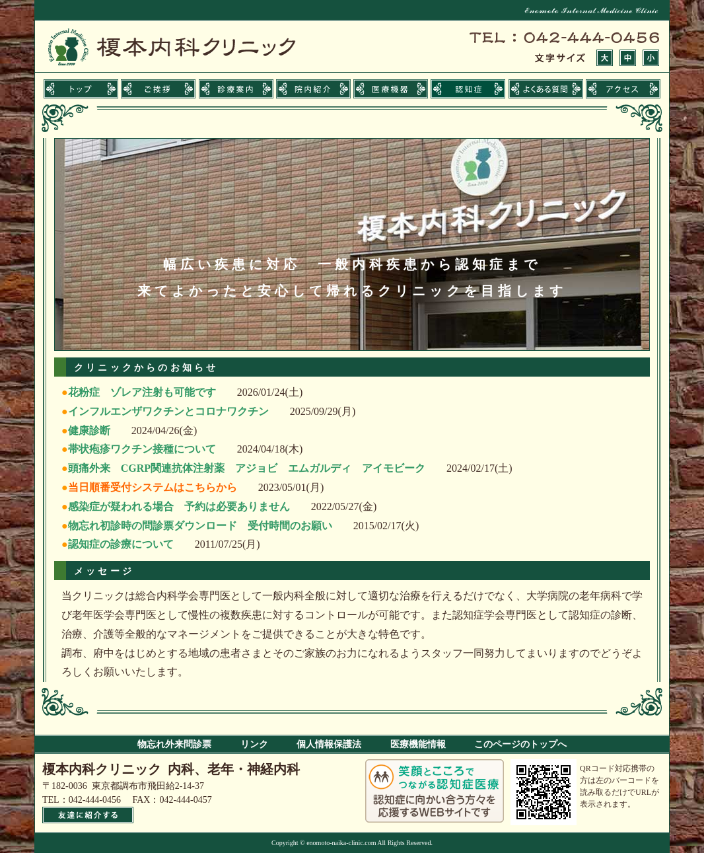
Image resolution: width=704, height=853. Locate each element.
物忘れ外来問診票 (174, 744)
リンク (254, 744)
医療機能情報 (418, 744)
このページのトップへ (520, 744)
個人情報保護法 (329, 744)
